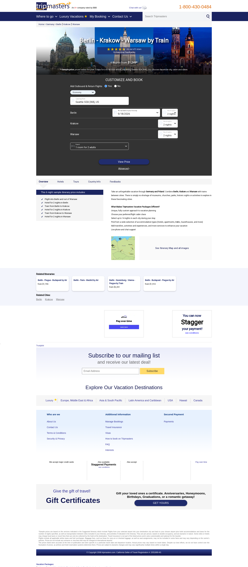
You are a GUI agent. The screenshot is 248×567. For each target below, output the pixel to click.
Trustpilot (40, 346)
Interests (109, 450)
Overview (43, 181)
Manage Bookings (114, 421)
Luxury (50, 400)
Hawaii (183, 400)
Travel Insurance (113, 427)
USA (170, 400)
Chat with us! (138, 7)
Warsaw (76, 24)
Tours (76, 181)
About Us (51, 421)
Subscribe (152, 371)
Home (41, 24)
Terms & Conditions (56, 433)
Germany (50, 24)
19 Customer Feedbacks (124, 52)
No (117, 86)
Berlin (58, 24)
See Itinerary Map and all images (172, 248)
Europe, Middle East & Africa (77, 400)
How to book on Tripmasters (119, 438)
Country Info (94, 181)
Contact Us (52, 427)
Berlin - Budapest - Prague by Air (159, 280)
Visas (108, 433)
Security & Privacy (56, 438)
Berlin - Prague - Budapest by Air (52, 280)
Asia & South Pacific (110, 400)
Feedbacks (115, 181)
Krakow (66, 24)
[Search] (173, 16)
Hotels (60, 181)
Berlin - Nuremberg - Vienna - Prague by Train (122, 282)
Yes (108, 86)
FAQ (107, 444)
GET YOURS (161, 502)
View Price (124, 161)
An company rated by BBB (84, 8)
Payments (169, 421)
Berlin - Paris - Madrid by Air (86, 280)
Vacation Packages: (45, 564)
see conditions (192, 333)
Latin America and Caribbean (145, 400)
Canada (198, 400)
